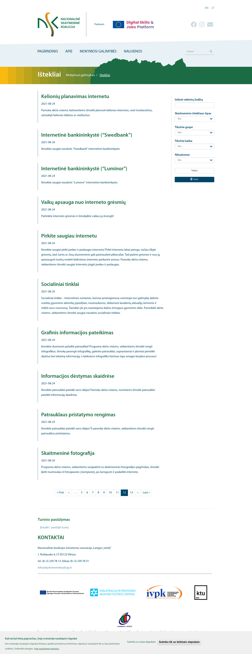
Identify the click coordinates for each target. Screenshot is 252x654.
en (206, 8)
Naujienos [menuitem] (133, 51)
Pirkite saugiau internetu (69, 236)
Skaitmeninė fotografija (67, 453)
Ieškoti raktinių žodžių (189, 99)
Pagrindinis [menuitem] (47, 51)
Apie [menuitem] (68, 51)
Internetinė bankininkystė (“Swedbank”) (86, 135)
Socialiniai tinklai (60, 284)
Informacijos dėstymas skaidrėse (77, 376)
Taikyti (194, 170)
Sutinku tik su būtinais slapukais (179, 643)
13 (132, 492)
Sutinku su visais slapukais (141, 643)
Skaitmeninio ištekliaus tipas (193, 113)
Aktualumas (182, 154)
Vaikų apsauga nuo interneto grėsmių (83, 202)
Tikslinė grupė (184, 127)
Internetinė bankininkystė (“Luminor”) (84, 169)
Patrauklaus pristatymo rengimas (78, 415)
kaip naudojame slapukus (46, 650)
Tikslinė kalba (183, 141)
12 (125, 493)
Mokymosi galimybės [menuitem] (98, 51)
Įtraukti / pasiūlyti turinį (54, 527)
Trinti (194, 179)
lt (213, 8)
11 (118, 492)
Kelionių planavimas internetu (75, 96)
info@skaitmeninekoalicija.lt (55, 567)
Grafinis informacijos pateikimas (77, 333)
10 (111, 492)
